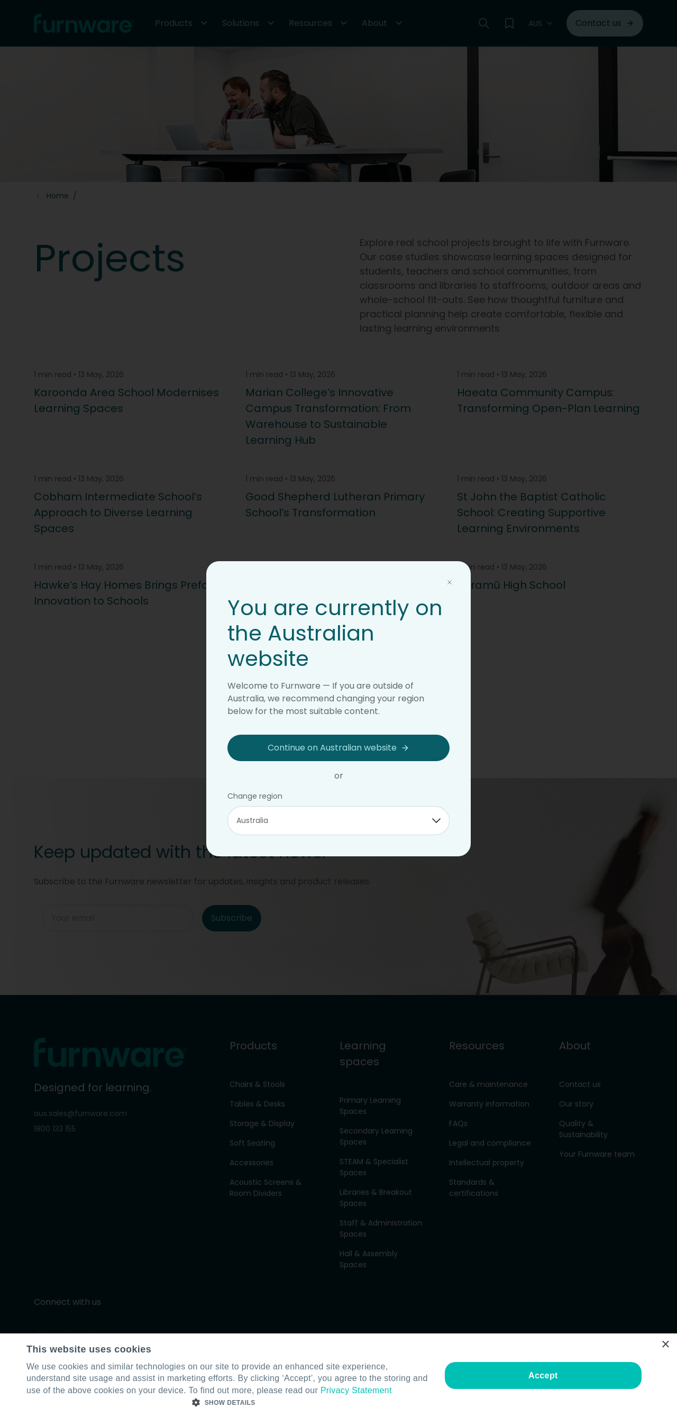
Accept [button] (543, 1375)
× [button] (665, 1345)
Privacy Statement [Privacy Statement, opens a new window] (356, 1390)
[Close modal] (449, 582)
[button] (227, 1402)
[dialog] (338, 1375)
